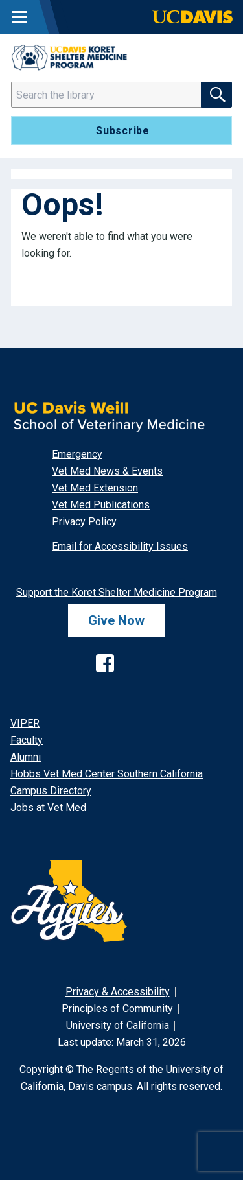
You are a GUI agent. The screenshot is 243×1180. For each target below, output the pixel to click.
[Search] (114, 95)
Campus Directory (50, 791)
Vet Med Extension (95, 488)
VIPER (25, 723)
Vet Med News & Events (107, 471)
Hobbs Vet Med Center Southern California (106, 774)
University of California (117, 1025)
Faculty (26, 740)
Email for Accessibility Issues (120, 546)
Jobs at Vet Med (48, 807)
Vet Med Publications (101, 505)
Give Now (116, 620)
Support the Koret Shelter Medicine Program (116, 592)
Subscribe (123, 130)
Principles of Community (117, 1008)
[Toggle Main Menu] (19, 17)
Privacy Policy (84, 521)
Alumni (25, 757)
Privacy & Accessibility (117, 991)
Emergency (77, 454)
